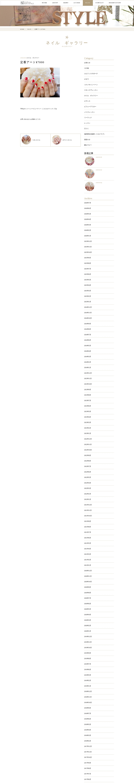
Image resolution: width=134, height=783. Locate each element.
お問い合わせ (24, 119)
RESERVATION (114, 3)
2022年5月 (87, 432)
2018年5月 (87, 649)
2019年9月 (87, 586)
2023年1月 (87, 394)
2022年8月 (87, 418)
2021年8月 (87, 475)
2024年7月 (87, 307)
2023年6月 (87, 369)
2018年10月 (87, 629)
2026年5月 (87, 201)
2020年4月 (87, 552)
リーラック (87, 110)
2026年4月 (87, 206)
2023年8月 (87, 360)
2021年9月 (87, 471)
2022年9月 (87, 413)
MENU (65, 3)
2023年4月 (87, 379)
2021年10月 (87, 466)
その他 (86, 67)
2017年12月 (87, 668)
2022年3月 (87, 442)
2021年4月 (87, 495)
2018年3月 (87, 658)
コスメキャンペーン (90, 81)
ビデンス (86, 96)
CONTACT (99, 3)
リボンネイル (31, 139)
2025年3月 (87, 268)
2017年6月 (87, 697)
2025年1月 (87, 278)
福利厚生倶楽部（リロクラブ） (93, 125)
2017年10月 (87, 678)
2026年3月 (87, 211)
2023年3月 (87, 384)
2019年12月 (87, 572)
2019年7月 (87, 596)
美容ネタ (86, 129)
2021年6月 (87, 485)
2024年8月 (87, 302)
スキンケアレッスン (90, 86)
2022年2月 (87, 446)
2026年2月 (87, 215)
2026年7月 (87, 191)
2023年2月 (87, 389)
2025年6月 (87, 254)
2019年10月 (87, 581)
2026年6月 (87, 196)
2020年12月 (87, 514)
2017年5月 (87, 702)
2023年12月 (87, 341)
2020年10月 (87, 524)
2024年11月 (87, 288)
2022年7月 (87, 422)
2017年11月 (87, 673)
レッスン (86, 115)
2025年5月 (87, 259)
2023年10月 (87, 350)
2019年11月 (87, 577)
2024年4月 (87, 321)
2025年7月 (87, 249)
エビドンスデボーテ (90, 72)
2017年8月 (87, 687)
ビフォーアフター (89, 100)
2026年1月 (87, 220)
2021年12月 (87, 456)
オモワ (86, 76)
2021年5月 (87, 490)
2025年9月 (87, 240)
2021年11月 (87, 461)
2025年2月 (87, 273)
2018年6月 (87, 644)
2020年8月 (87, 533)
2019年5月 (87, 605)
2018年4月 (87, 654)
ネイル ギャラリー (90, 91)
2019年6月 (87, 601)
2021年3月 (87, 500)
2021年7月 (87, 480)
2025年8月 (87, 244)
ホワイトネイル (62, 139)
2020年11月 (87, 519)
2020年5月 (87, 548)
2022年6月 (87, 427)
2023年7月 (87, 365)
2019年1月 (87, 615)
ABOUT (55, 3)
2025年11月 (87, 230)
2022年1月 (87, 451)
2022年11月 (87, 403)
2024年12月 (87, 283)
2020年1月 (87, 567)
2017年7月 (87, 692)
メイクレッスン (88, 105)
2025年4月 (87, 264)
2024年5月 (87, 317)
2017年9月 (87, 682)
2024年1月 (87, 336)
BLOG (87, 3)
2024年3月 (87, 326)
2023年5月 (87, 374)
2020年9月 (87, 528)
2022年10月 (87, 408)
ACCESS (76, 3)
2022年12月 (87, 398)
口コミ (86, 120)
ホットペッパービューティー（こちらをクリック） (39, 108)
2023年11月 (87, 345)
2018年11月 (87, 625)
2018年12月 (87, 620)
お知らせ (86, 62)
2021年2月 (87, 504)
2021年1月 (87, 509)
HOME (44, 3)
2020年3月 (87, 557)
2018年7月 (87, 639)
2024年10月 (87, 292)
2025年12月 (87, 225)
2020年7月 (87, 538)
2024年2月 (87, 331)
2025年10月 (87, 235)
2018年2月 (87, 663)
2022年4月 (87, 437)
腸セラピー (87, 134)
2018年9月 (87, 634)
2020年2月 (87, 562)
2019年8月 (87, 591)
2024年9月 (87, 297)
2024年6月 (87, 312)
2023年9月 (87, 355)
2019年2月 (87, 610)
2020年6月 (87, 543)
